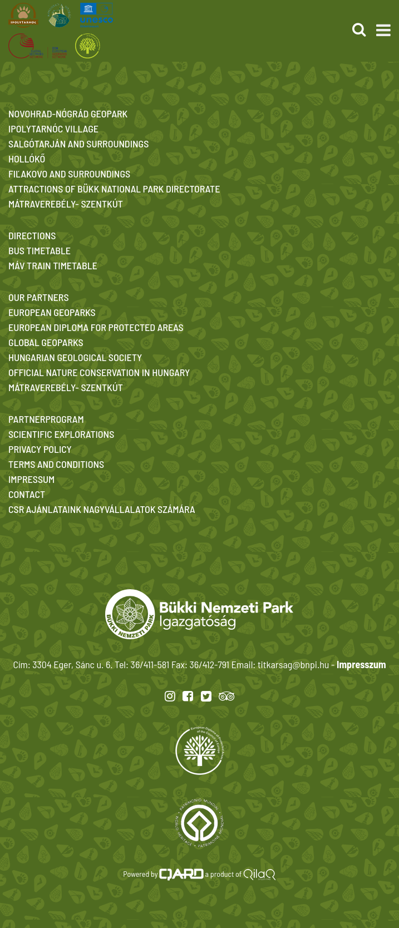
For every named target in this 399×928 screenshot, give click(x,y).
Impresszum (361, 664)
